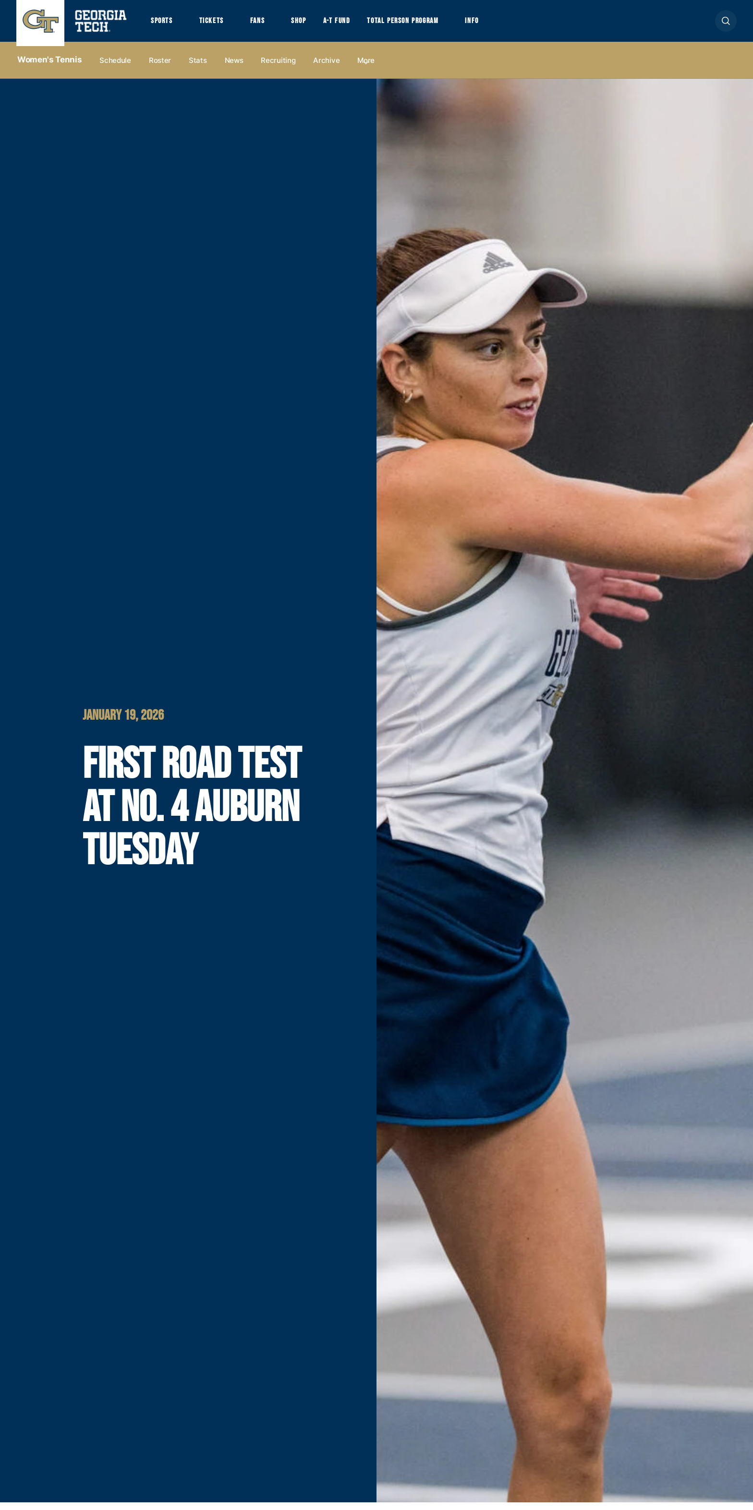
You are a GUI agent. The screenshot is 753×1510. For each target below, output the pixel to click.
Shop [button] (317, 25)
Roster (160, 67)
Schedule (115, 67)
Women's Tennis (49, 67)
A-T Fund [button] (359, 25)
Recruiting (278, 67)
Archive (326, 67)
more (366, 67)
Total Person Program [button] (434, 25)
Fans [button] (270, 25)
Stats (198, 67)
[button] (726, 25)
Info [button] (514, 25)
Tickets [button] (220, 25)
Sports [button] (164, 25)
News (234, 67)
